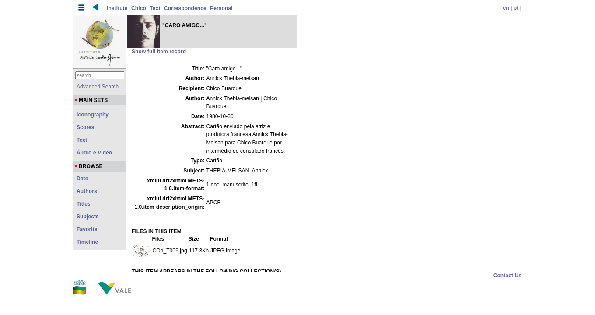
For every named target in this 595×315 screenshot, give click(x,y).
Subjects (88, 217)
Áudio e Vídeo (94, 153)
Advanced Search (98, 87)
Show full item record (159, 52)
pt (516, 8)
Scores (85, 127)
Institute (117, 8)
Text (155, 8)
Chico (138, 8)
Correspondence (185, 8)
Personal (221, 8)
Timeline (87, 242)
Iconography (92, 115)
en (506, 8)
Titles (84, 204)
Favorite (87, 229)
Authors (87, 191)
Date (82, 178)
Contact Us (508, 276)
